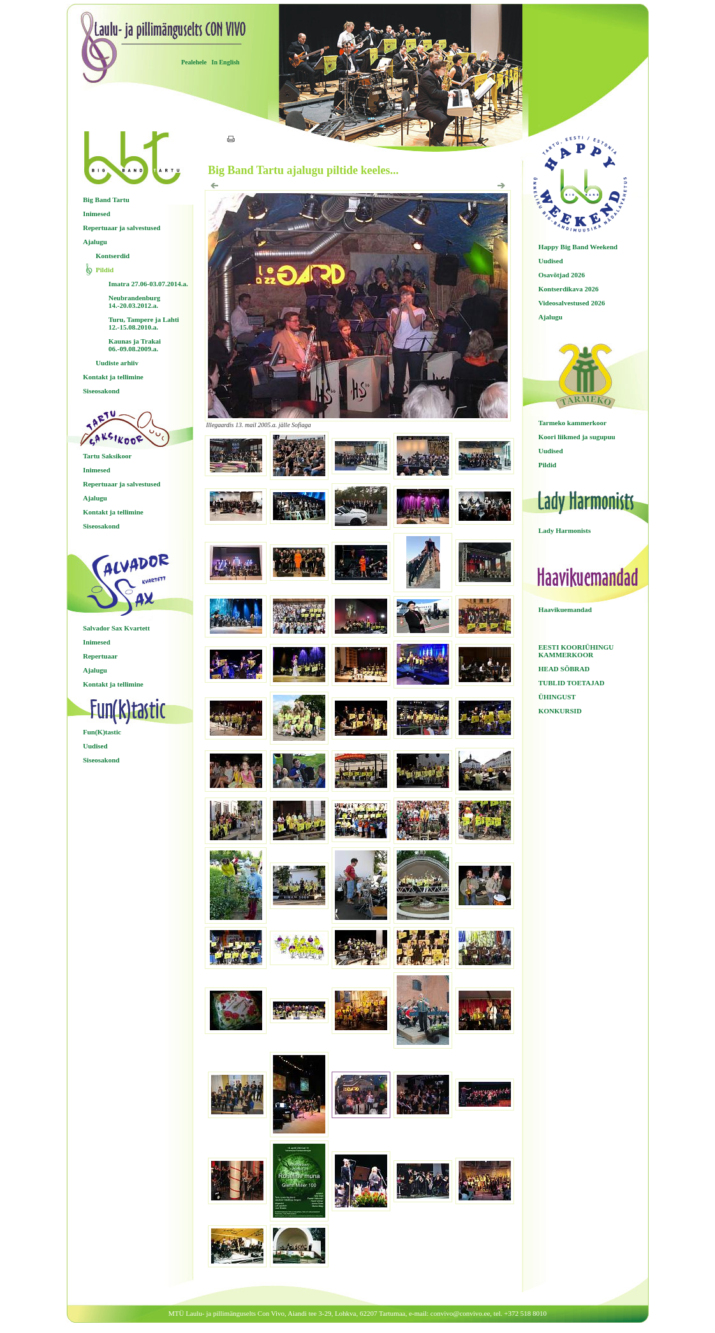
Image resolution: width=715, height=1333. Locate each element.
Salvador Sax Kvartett (116, 628)
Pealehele (194, 62)
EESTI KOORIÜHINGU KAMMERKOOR (576, 651)
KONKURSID (560, 711)
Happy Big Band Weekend (577, 247)
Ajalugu (95, 241)
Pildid (105, 269)
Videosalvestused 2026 (571, 303)
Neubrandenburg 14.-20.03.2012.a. (134, 301)
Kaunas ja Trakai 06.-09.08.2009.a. (134, 345)
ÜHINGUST (557, 697)
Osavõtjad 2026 (561, 275)
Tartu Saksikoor (107, 456)
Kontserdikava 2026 (568, 289)
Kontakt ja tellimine (113, 377)
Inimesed (96, 213)
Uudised (95, 746)
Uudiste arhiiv (117, 363)
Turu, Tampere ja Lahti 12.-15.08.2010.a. (143, 323)
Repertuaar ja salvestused (121, 227)
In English (225, 62)
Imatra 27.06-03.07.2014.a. (148, 284)
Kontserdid (112, 255)
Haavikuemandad (565, 609)
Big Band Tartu (106, 199)
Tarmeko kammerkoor (572, 422)
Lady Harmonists (564, 530)
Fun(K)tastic (102, 732)
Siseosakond (101, 391)
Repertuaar (100, 656)
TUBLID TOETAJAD (571, 683)
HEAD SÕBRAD (563, 669)
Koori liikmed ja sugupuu (576, 437)
